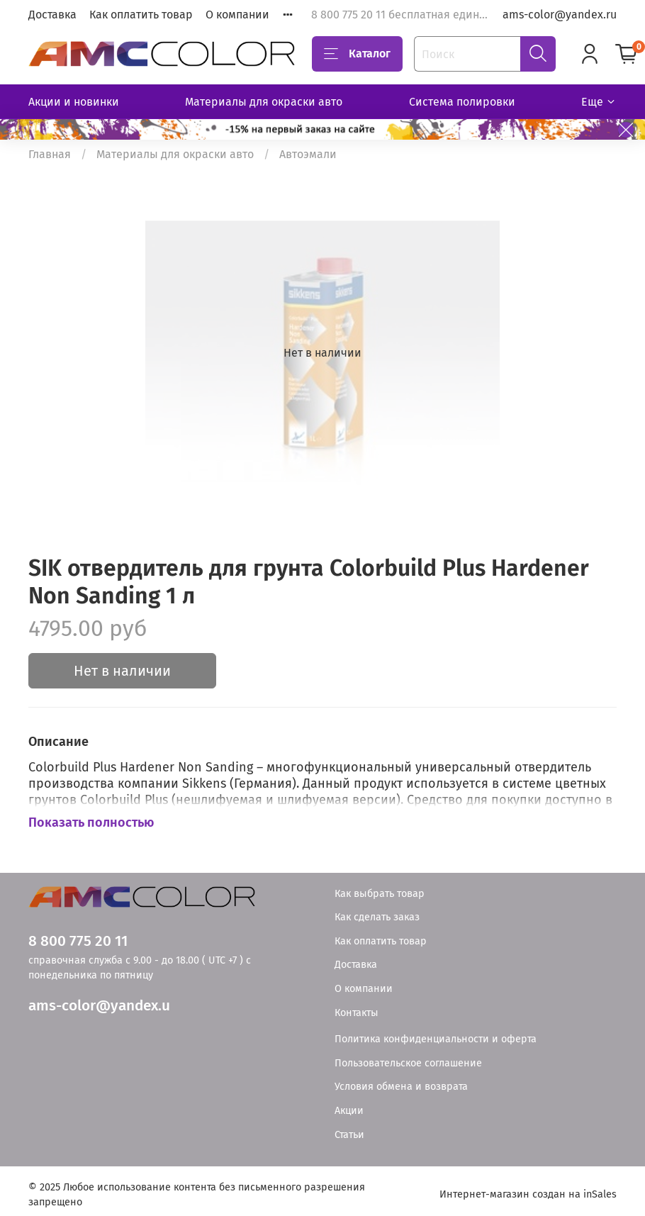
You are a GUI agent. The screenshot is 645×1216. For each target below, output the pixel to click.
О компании (237, 14)
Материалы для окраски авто (263, 101)
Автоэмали (308, 154)
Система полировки (462, 101)
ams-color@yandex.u (99, 1006)
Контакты (356, 1013)
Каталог (357, 54)
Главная (49, 154)
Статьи (349, 1135)
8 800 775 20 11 (78, 941)
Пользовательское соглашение (408, 1063)
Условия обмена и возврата (401, 1087)
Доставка (52, 14)
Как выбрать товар (380, 894)
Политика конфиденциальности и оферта (436, 1039)
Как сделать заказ (377, 917)
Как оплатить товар (141, 14)
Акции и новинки (73, 101)
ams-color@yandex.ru (560, 14)
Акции (349, 1111)
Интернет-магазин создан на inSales (528, 1194)
